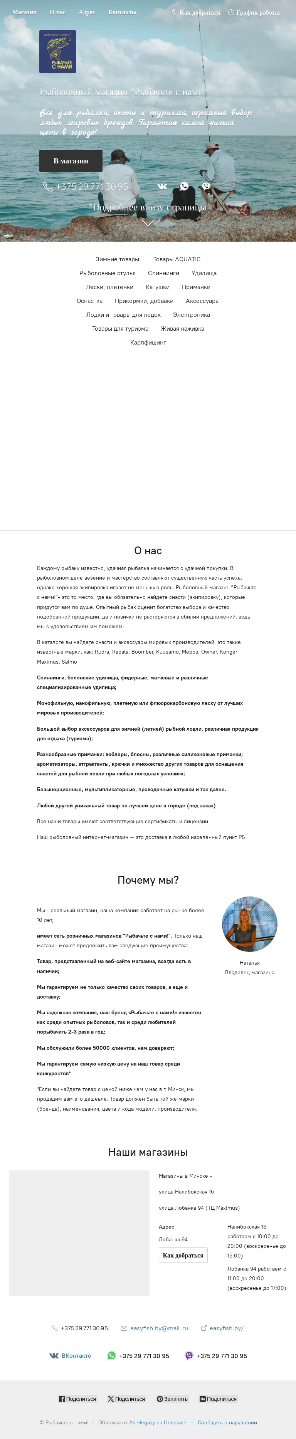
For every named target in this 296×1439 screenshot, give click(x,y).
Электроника (191, 314)
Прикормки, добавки (144, 300)
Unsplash (175, 1422)
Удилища (204, 273)
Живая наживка (182, 328)
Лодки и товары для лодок (123, 314)
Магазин (24, 12)
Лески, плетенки (109, 287)
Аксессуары (203, 300)
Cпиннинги (163, 273)
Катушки (158, 287)
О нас (58, 12)
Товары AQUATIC (177, 259)
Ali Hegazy (142, 1422)
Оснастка (90, 300)
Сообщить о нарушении (227, 1422)
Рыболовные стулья (107, 273)
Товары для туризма (120, 328)
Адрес (87, 12)
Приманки (196, 287)
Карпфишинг (148, 342)
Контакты (122, 12)
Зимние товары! (118, 259)
